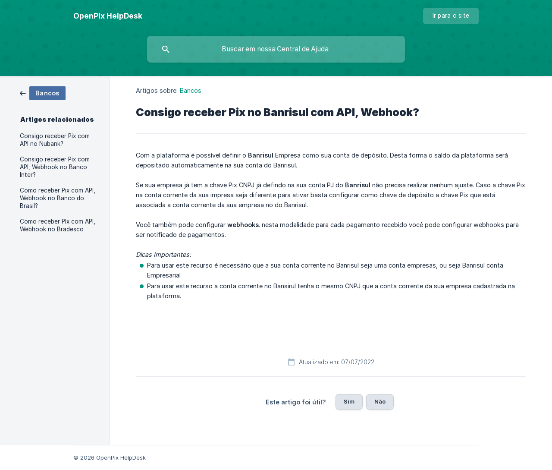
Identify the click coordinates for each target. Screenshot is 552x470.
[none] (107, 16)
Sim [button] (349, 401)
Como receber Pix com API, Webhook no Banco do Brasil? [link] (57, 198)
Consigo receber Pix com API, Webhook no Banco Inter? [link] (55, 167)
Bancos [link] (191, 90)
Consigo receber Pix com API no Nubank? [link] (55, 139)
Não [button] (380, 401)
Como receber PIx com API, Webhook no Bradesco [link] (57, 225)
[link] (43, 92)
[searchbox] (276, 49)
